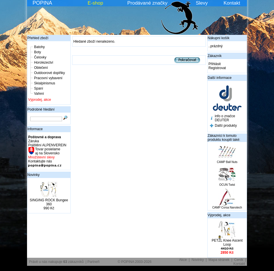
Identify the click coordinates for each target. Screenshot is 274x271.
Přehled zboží (37, 38)
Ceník (238, 260)
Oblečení (41, 68)
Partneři (93, 262)
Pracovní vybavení (48, 78)
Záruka (33, 141)
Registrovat (217, 68)
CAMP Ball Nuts (227, 162)
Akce (183, 260)
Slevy (202, 3)
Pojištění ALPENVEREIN (47, 145)
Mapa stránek (218, 260)
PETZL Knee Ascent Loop (227, 242)
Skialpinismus (44, 83)
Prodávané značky (147, 3)
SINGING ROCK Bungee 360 (49, 202)
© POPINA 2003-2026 (135, 262)
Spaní (38, 88)
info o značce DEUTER (225, 118)
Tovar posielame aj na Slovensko (47, 151)
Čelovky (40, 57)
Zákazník (215, 56)
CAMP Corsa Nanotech (227, 207)
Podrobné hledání (41, 109)
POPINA (42, 3)
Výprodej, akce (39, 100)
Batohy (39, 47)
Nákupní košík (218, 38)
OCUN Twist (227, 184)
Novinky (33, 175)
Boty (37, 52)
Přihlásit (214, 64)
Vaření (39, 94)
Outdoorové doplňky (49, 73)
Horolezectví (43, 62)
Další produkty (226, 126)
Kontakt (232, 3)
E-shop (95, 3)
